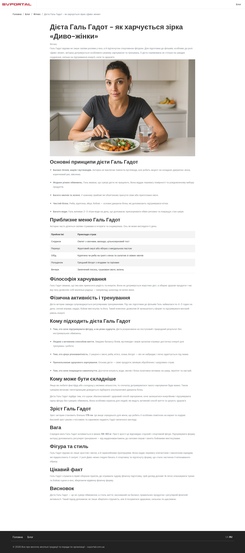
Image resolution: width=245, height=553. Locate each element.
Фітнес (53, 44)
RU (230, 537)
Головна (18, 537)
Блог (30, 537)
